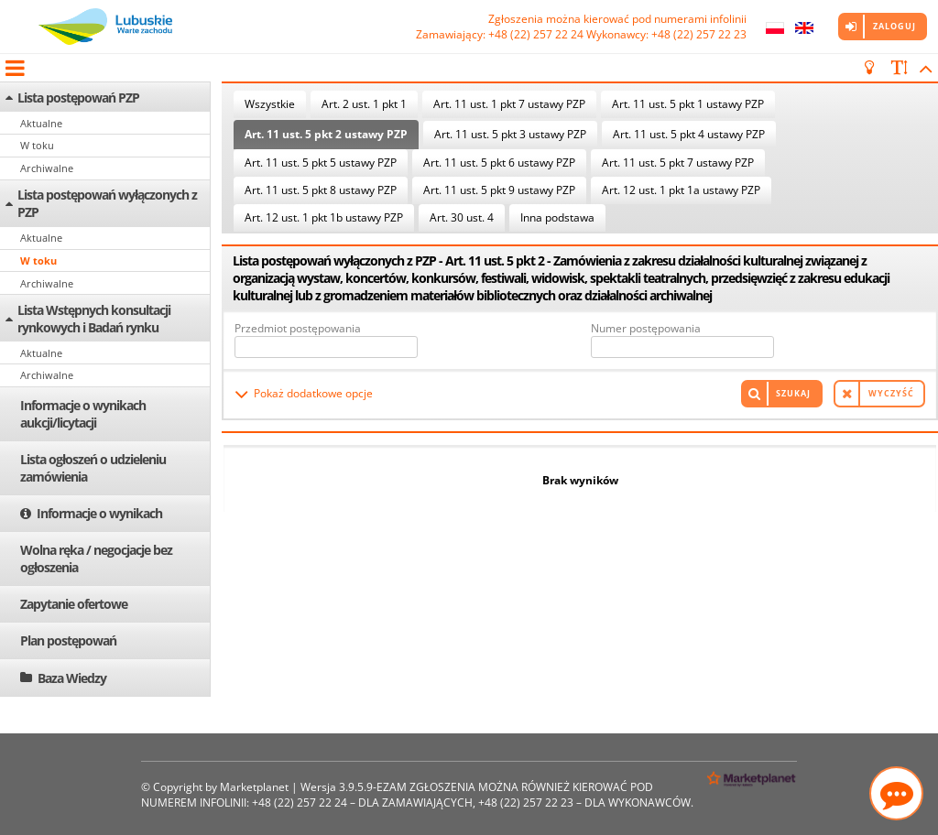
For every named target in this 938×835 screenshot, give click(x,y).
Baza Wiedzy (72, 678)
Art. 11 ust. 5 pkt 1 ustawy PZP (688, 104)
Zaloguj (894, 26)
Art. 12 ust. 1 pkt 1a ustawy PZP (681, 190)
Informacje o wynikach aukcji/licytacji (83, 413)
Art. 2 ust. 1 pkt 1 (364, 104)
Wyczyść (891, 393)
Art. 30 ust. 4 (462, 217)
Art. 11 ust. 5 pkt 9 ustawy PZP (499, 190)
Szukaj (793, 393)
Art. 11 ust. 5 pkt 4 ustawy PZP (689, 134)
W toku (37, 145)
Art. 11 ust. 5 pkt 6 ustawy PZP (499, 162)
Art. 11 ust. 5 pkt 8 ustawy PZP (321, 190)
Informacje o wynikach (99, 513)
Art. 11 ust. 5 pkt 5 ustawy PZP (321, 162)
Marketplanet (254, 787)
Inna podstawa (557, 217)
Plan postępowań (68, 640)
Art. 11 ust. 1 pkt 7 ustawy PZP (509, 104)
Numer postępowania (646, 328)
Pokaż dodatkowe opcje (313, 393)
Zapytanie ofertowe (73, 604)
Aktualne (41, 123)
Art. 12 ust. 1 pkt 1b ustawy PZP (324, 217)
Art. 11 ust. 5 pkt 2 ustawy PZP (326, 134)
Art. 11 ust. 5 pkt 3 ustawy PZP (510, 134)
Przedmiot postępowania (297, 328)
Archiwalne (46, 168)
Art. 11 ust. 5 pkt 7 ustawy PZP (678, 162)
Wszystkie (270, 104)
